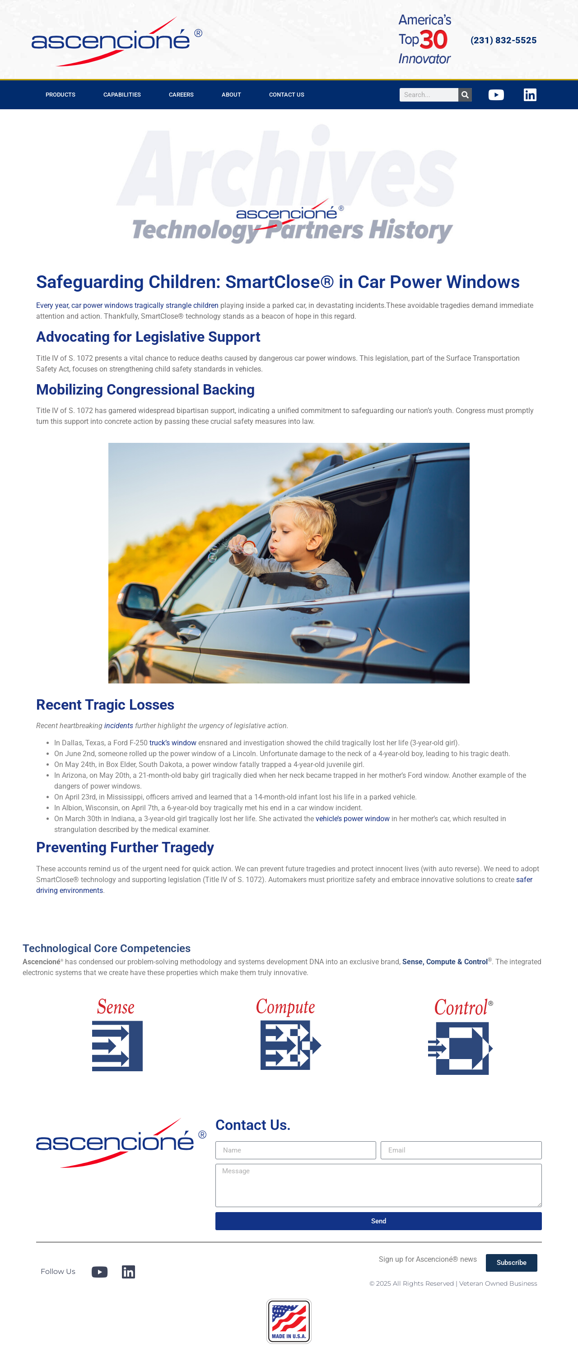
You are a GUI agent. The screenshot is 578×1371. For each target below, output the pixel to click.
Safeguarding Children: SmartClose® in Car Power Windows (278, 282)
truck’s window (172, 743)
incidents (118, 725)
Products (60, 94)
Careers (181, 94)
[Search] (465, 95)
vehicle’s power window (353, 818)
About (231, 94)
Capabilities (122, 94)
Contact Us (286, 94)
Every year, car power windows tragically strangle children (127, 305)
